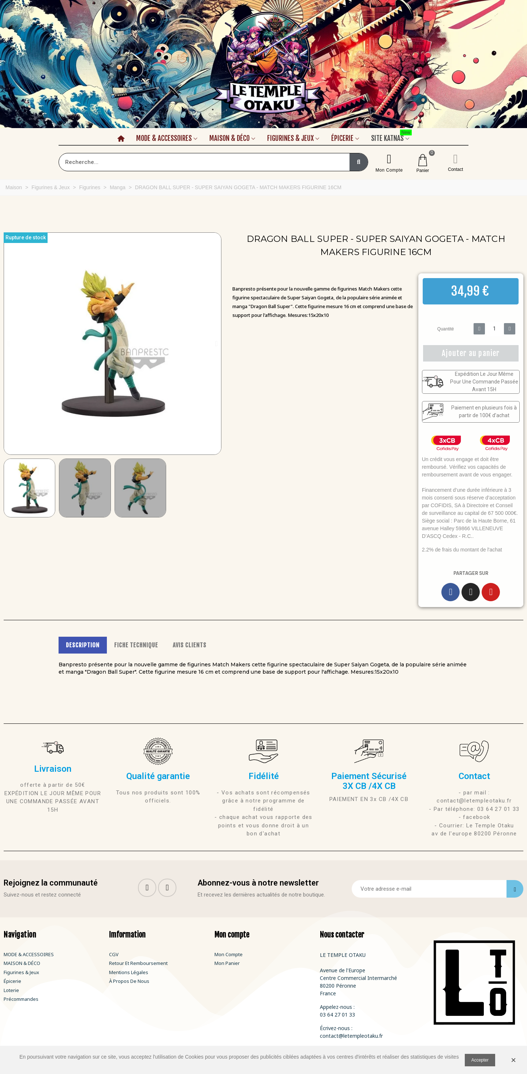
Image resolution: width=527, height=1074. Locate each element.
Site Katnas (391, 137)
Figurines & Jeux (290, 138)
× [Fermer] (513, 1060)
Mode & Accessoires (164, 138)
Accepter (480, 1060)
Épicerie (342, 138)
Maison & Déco (229, 138)
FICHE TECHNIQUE (136, 645)
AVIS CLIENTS (189, 645)
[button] (8, 343)
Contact (455, 169)
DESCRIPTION (83, 645)
